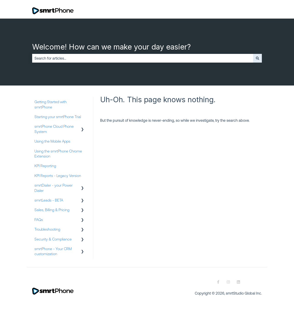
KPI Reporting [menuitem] (45, 166)
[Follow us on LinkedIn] (238, 282)
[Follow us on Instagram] (228, 282)
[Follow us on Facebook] (218, 282)
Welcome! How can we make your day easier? (111, 46)
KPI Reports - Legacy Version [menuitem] (57, 176)
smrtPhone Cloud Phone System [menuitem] (54, 128)
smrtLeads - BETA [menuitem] (48, 200)
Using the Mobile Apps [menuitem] (52, 141)
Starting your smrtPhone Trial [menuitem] (57, 117)
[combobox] (142, 58)
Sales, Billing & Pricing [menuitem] (51, 210)
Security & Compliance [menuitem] (53, 239)
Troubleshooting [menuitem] (47, 229)
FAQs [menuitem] (38, 220)
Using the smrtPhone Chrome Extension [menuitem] (58, 153)
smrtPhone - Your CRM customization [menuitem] (53, 251)
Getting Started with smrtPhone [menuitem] (50, 104)
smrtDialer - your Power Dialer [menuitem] (53, 187)
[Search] (257, 58)
